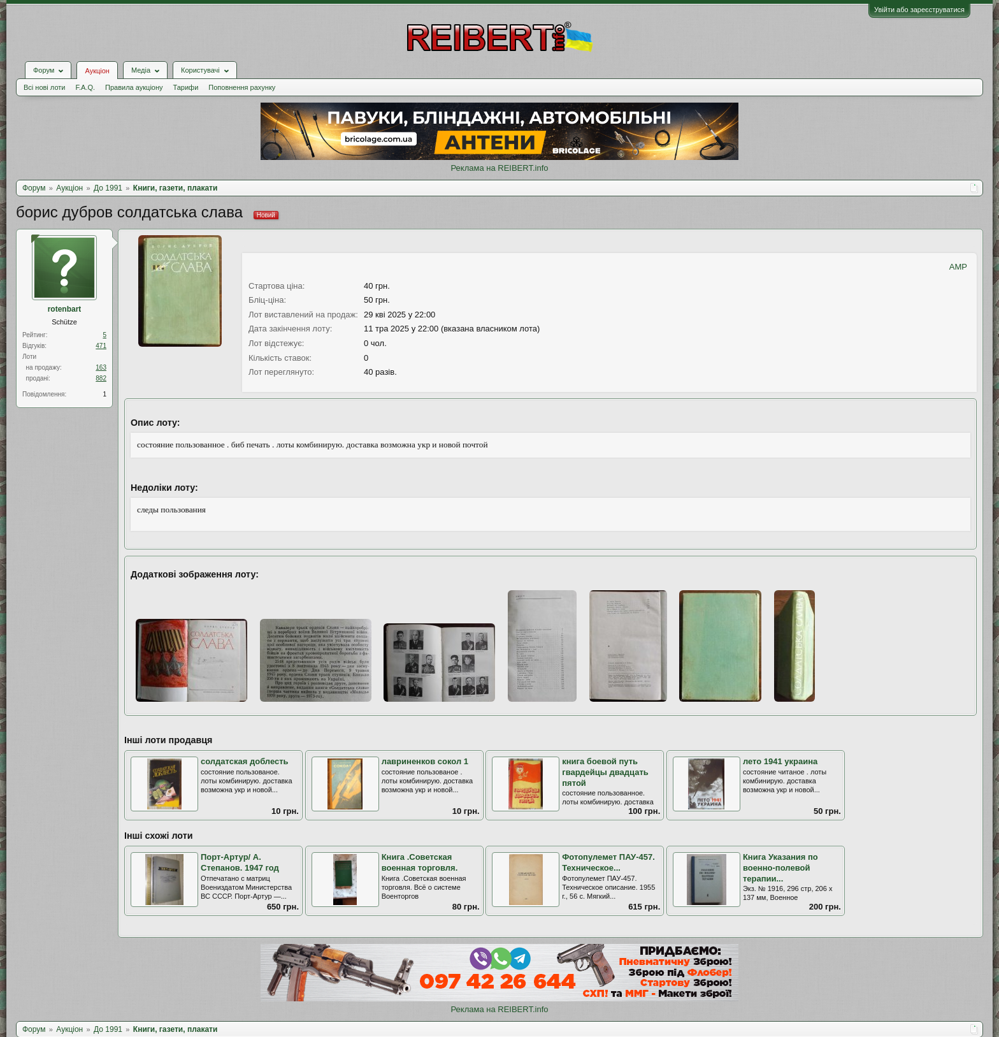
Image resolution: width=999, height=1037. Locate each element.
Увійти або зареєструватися (919, 9)
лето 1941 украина (780, 761)
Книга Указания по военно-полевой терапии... (780, 867)
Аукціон (97, 71)
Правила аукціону (133, 87)
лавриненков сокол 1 (425, 761)
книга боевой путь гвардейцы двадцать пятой (605, 772)
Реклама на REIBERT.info (499, 168)
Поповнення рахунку (241, 87)
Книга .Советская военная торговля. (420, 862)
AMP (958, 267)
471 (101, 345)
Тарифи (186, 87)
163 (101, 367)
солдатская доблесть (245, 761)
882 (101, 378)
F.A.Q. (85, 87)
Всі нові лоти (44, 87)
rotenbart (65, 309)
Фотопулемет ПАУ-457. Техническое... (608, 862)
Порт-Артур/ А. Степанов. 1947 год (240, 862)
